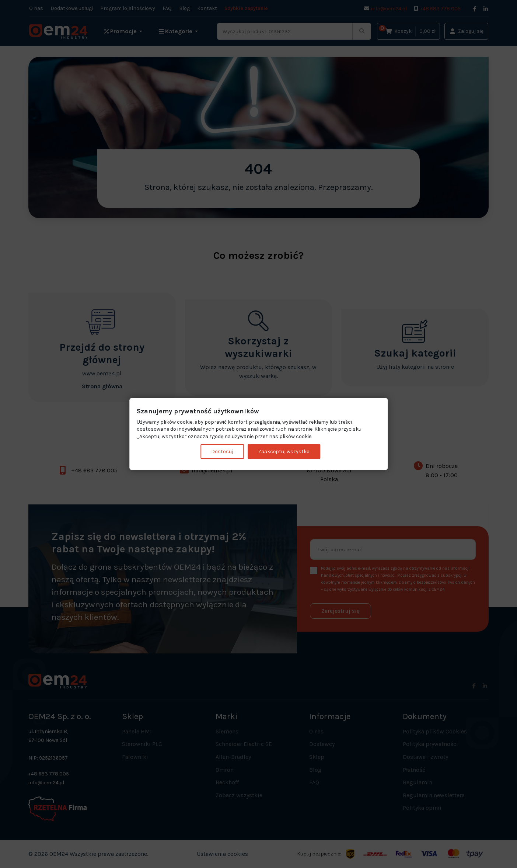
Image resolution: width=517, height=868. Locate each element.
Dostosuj (222, 451)
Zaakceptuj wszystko (284, 451)
